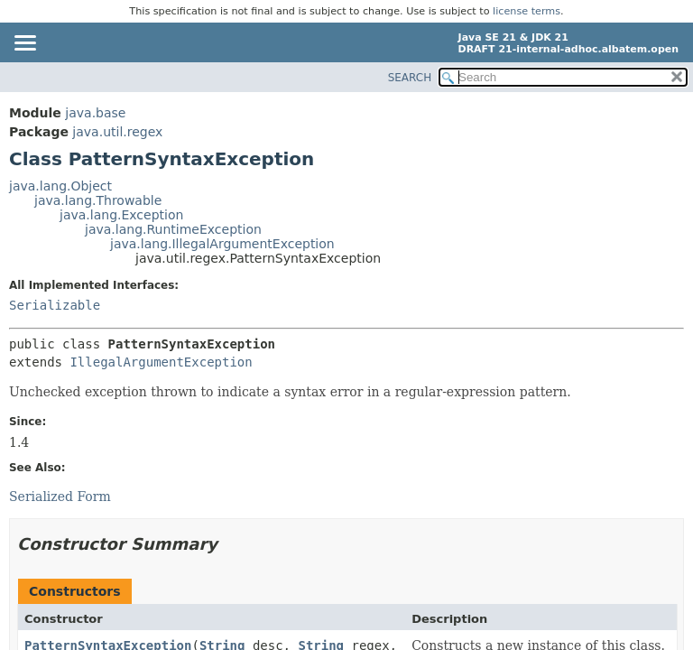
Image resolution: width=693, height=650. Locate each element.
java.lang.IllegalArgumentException (222, 244)
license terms (526, 11)
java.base (95, 113)
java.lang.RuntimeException (173, 229)
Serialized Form (60, 496)
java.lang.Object (60, 186)
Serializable (54, 305)
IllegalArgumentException (160, 362)
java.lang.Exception (121, 215)
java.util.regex (117, 132)
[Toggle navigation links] (24, 44)
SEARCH (410, 77)
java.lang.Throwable (98, 200)
